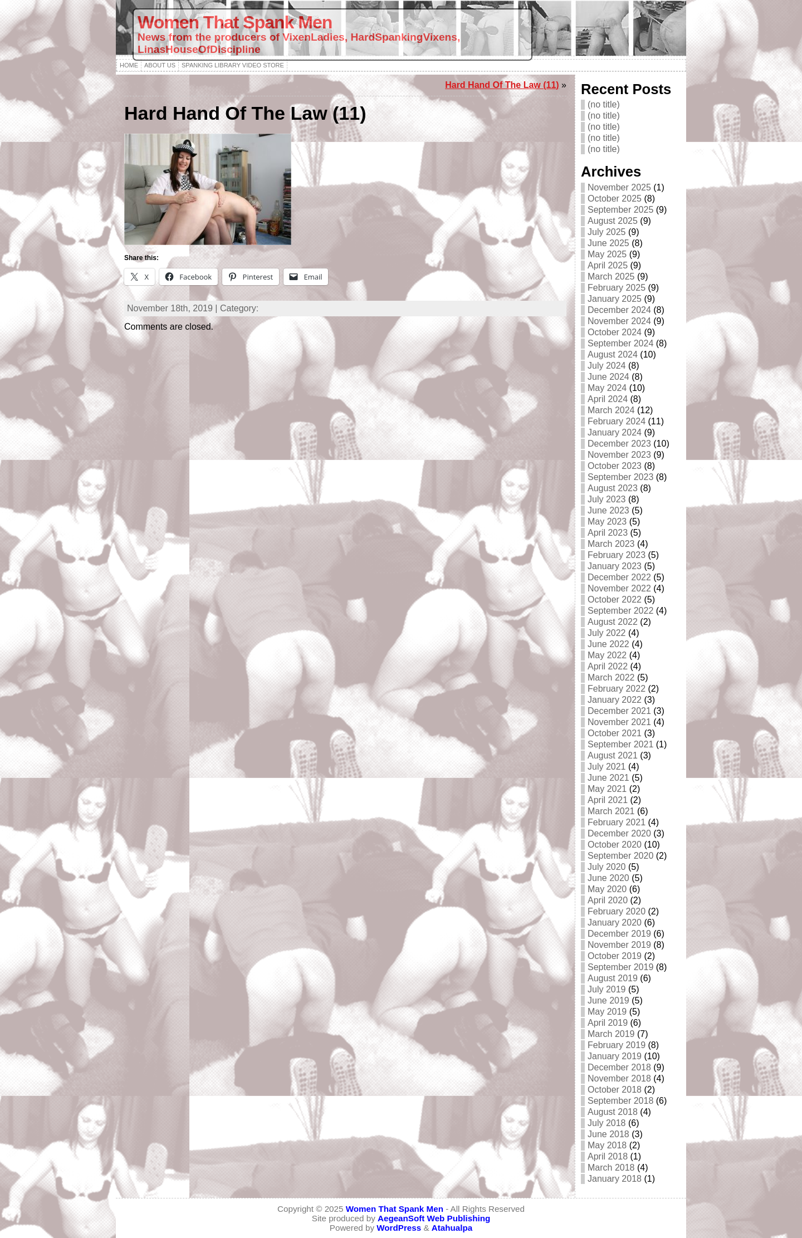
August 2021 (613, 755)
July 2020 (607, 867)
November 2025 (619, 187)
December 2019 (619, 933)
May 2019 (607, 1011)
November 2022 (619, 588)
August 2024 (613, 354)
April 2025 (608, 265)
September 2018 (620, 1100)
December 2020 (619, 833)
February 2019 (616, 1045)
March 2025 (611, 276)
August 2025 (613, 221)
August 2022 (613, 622)
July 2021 (607, 766)
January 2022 (615, 699)
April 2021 (608, 800)
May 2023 (607, 521)
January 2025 (615, 299)
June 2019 (608, 1000)
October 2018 (615, 1089)
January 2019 (615, 1056)
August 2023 (613, 488)
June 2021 (608, 777)
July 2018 (607, 1123)
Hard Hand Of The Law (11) (502, 85)
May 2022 (607, 655)
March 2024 (611, 410)
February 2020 (616, 911)
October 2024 (615, 332)
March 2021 (611, 811)
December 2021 (619, 711)
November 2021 (619, 722)
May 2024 (607, 388)
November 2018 (619, 1078)
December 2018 (619, 1067)
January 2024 (615, 432)
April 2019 (608, 1022)
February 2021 (616, 822)
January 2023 (615, 566)
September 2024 (620, 343)
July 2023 (607, 499)
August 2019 (613, 978)
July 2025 (607, 232)
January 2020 (615, 922)
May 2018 (607, 1145)
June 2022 (608, 644)
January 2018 (615, 1178)
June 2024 (608, 376)
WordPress (398, 1227)
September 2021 (620, 744)
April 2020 (608, 900)
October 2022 (615, 599)
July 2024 (607, 365)
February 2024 (616, 421)
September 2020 (620, 855)
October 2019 (615, 956)
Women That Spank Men (235, 22)
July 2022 (607, 633)
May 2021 (607, 789)
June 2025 (608, 243)
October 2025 (615, 198)
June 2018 (608, 1134)
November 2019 (619, 945)
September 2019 (620, 967)
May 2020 (607, 889)
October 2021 (615, 733)
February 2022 (616, 688)
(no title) (604, 104)
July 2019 (607, 989)
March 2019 (611, 1034)
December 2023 (619, 443)
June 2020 (608, 878)
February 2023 (616, 555)
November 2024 (619, 321)
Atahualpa (452, 1227)
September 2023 (620, 477)
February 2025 (616, 287)
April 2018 (608, 1156)
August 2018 (613, 1112)
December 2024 (619, 310)
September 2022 (620, 610)
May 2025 (607, 254)
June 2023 (608, 510)
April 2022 (608, 666)
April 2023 (608, 532)
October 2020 (615, 844)
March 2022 (611, 677)
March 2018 (611, 1167)
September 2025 (620, 209)
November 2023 (619, 454)
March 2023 (611, 544)
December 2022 (619, 577)
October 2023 (615, 466)
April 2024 (608, 399)
